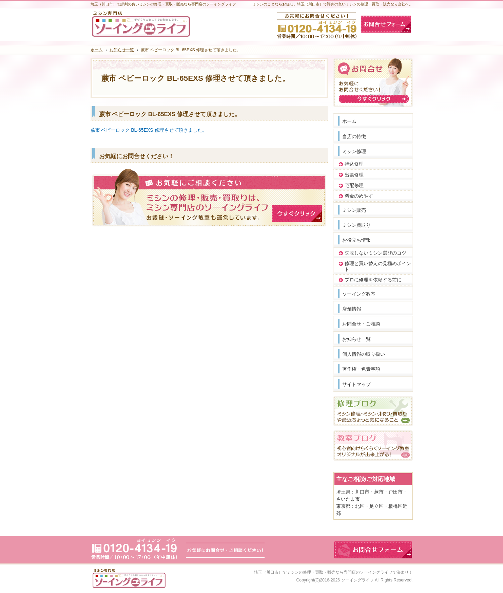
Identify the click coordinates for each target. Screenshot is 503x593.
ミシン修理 (354, 151)
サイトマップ (356, 384)
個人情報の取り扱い (363, 354)
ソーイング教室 (358, 294)
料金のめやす (359, 196)
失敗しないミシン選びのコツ (375, 253)
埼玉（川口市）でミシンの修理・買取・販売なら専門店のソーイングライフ (323, 572)
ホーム (349, 121)
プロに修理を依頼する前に (373, 279)
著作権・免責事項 (361, 369)
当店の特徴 (354, 136)
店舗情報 (351, 309)
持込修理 (354, 164)
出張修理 (354, 175)
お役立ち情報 (356, 240)
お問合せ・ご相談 (361, 324)
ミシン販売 (354, 210)
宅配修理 (354, 185)
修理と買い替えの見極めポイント (378, 266)
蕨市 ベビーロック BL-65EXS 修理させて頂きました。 (149, 130)
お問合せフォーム (386, 24)
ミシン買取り (356, 225)
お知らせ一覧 (356, 339)
